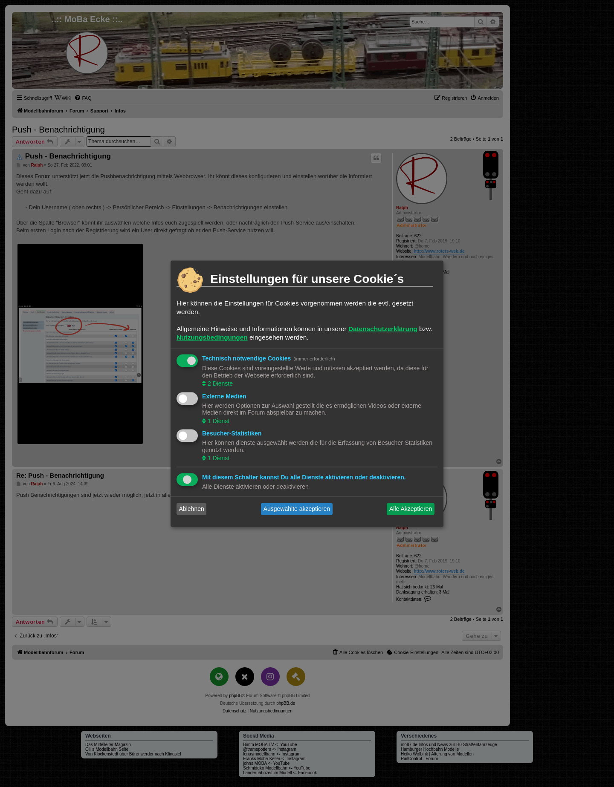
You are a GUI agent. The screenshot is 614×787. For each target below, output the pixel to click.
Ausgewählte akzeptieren (297, 508)
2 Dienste (219, 384)
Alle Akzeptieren (410, 508)
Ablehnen (191, 508)
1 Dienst (217, 421)
